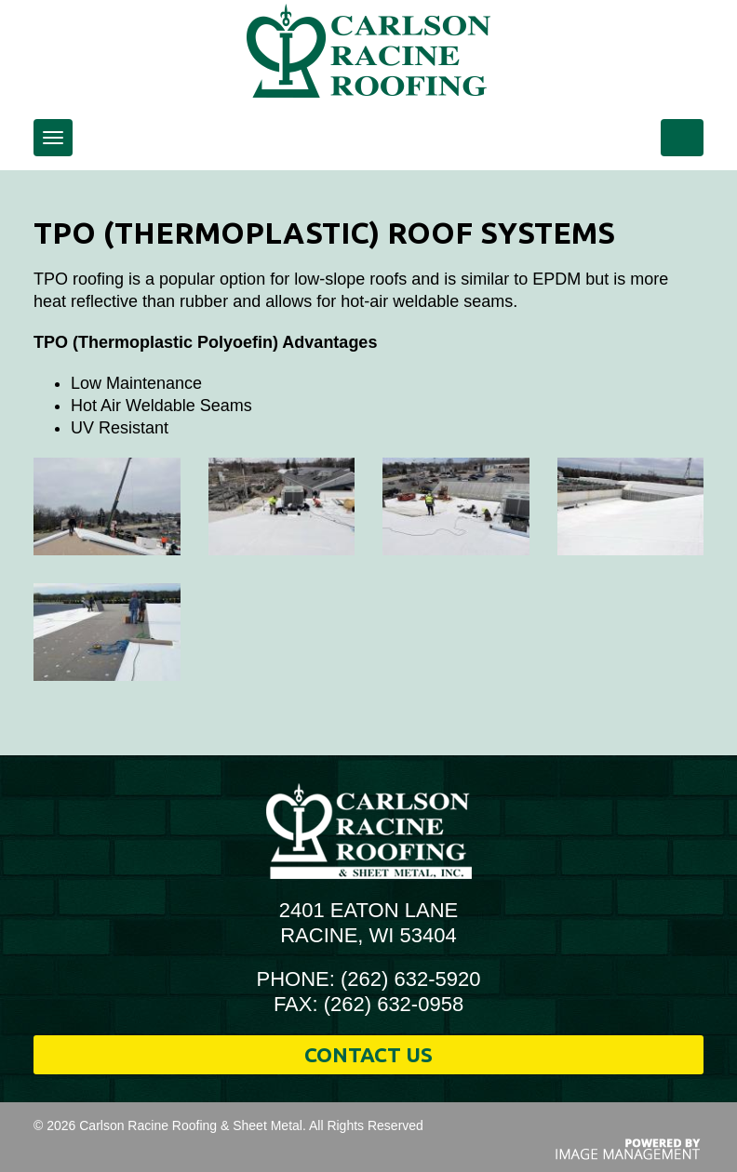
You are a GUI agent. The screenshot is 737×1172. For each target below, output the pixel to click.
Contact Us (368, 1054)
